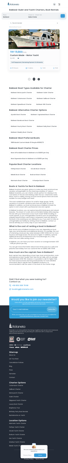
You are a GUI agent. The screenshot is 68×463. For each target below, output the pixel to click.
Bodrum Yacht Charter (17, 435)
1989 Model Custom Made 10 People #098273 (27, 142)
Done (40, 455)
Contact (12, 377)
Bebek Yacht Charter (16, 446)
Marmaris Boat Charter (19, 180)
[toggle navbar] (54, 4)
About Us (12, 355)
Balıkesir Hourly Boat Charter (21, 126)
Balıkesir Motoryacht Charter (21, 93)
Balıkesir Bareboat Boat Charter (22, 120)
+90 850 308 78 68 (20, 285)
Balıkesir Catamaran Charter (21, 98)
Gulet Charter (14, 397)
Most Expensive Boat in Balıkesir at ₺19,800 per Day (29, 159)
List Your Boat (14, 359)
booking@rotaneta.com (23, 289)
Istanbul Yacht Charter (17, 442)
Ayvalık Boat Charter (18, 115)
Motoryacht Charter (16, 393)
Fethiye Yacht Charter (17, 427)
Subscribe (51, 309)
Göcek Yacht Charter (16, 431)
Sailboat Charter (15, 389)
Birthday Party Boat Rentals (18, 412)
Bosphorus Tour (14, 408)
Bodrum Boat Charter (38, 175)
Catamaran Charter (16, 385)
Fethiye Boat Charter (18, 169)
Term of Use (39, 459)
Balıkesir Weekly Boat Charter (21, 132)
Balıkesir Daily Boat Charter (47, 126)
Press (11, 370)
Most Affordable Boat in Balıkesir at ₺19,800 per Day (30, 153)
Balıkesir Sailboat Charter (46, 98)
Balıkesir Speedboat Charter (21, 104)
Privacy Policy (28, 459)
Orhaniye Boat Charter (40, 180)
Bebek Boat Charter (18, 175)
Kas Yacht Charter (15, 438)
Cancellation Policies (16, 362)
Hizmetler (12, 374)
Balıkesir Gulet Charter (45, 93)
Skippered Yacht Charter (17, 400)
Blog (10, 366)
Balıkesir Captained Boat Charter (43, 115)
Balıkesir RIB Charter (43, 104)
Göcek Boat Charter (38, 169)
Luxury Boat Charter (16, 404)
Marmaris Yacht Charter (17, 423)
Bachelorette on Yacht (17, 415)
